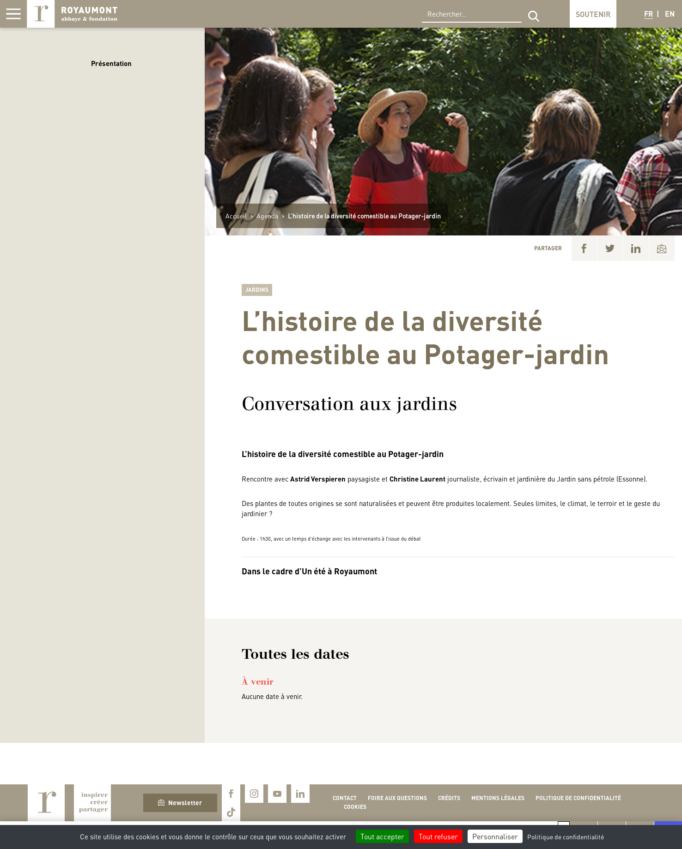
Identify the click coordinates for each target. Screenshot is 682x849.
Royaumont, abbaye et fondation (72, 14)
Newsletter (180, 802)
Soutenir (593, 14)
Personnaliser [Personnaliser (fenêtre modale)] (495, 836)
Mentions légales (497, 798)
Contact (345, 798)
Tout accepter (382, 836)
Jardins (256, 289)
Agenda (267, 215)
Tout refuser (438, 836)
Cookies (355, 806)
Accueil (236, 215)
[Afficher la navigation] (13, 14)
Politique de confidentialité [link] (565, 836)
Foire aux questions (397, 798)
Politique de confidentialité (578, 798)
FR (648, 13)
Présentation (111, 63)
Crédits (449, 798)
